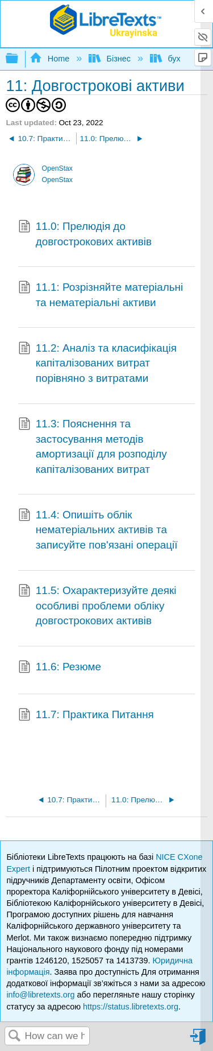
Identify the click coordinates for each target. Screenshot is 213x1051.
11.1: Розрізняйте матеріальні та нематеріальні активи (100, 295)
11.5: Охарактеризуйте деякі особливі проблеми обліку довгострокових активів (97, 605)
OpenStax (57, 168)
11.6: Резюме (59, 668)
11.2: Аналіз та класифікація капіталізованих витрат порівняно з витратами (97, 363)
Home (51, 58)
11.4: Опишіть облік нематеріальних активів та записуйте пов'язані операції (97, 530)
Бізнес (111, 58)
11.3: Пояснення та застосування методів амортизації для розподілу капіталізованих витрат (92, 447)
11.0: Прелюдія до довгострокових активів (85, 234)
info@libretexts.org (40, 994)
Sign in (198, 1041)
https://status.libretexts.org (130, 1006)
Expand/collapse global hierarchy (19, 59)
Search (15, 1036)
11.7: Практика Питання (86, 715)
